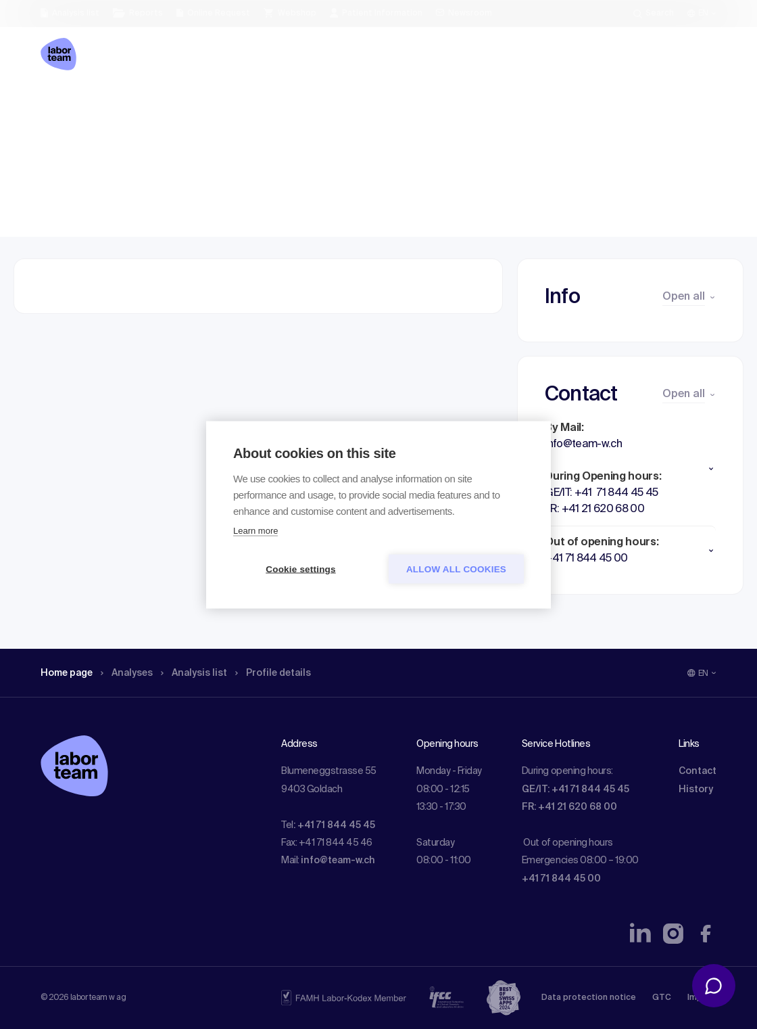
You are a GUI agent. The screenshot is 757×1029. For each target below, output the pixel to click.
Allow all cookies (456, 569)
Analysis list (210, 104)
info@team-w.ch (338, 860)
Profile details (296, 104)
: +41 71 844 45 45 (334, 825)
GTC (661, 998)
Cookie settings (301, 569)
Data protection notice (588, 998)
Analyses (137, 104)
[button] (630, 469)
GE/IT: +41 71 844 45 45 (575, 789)
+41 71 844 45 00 (561, 879)
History (696, 789)
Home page (70, 104)
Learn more (255, 530)
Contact (697, 771)
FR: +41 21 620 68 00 (569, 807)
